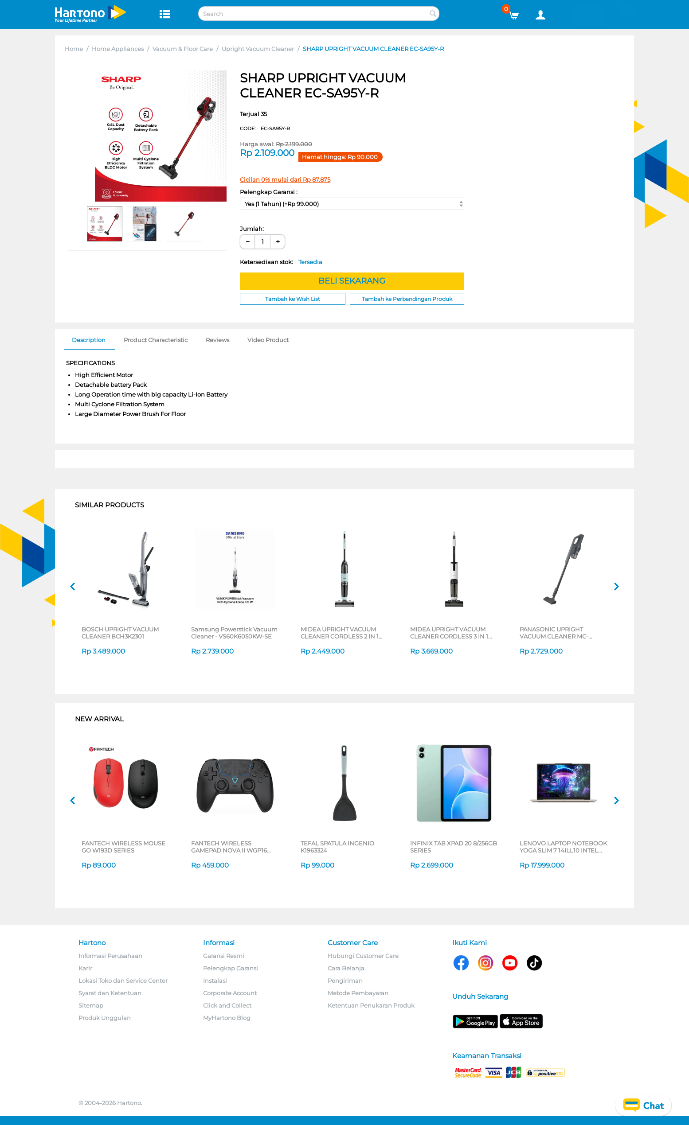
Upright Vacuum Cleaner (258, 48)
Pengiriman (345, 980)
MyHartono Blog (227, 1017)
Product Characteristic (156, 339)
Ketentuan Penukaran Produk (371, 1005)
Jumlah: (252, 228)
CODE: (265, 128)
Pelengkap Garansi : (269, 191)
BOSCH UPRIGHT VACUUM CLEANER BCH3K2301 (120, 633)
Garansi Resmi (223, 955)
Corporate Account (230, 993)
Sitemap (90, 1005)
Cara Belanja (346, 968)
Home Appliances (118, 48)
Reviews (217, 339)
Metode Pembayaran (358, 993)
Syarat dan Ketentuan (109, 993)
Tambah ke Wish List (292, 299)
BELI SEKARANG (351, 281)
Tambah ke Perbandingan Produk (407, 299)
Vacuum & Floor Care (183, 48)
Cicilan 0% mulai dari (285, 179)
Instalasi (215, 980)
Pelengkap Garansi (230, 968)
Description (89, 339)
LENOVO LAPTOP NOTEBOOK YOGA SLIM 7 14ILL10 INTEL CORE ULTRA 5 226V (563, 847)
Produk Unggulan (104, 1017)
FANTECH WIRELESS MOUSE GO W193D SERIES (123, 847)
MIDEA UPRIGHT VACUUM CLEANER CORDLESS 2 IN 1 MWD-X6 (340, 633)
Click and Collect (227, 1005)
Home (74, 48)
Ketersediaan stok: (281, 262)
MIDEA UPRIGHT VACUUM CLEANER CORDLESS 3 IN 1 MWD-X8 (449, 633)
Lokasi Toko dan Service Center (123, 980)
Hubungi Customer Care (363, 955)
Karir (85, 968)
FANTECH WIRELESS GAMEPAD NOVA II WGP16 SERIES (229, 847)
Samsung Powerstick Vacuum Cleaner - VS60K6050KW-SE (234, 633)
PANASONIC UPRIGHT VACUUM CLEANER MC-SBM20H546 (554, 633)
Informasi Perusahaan (110, 955)
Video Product (268, 339)
